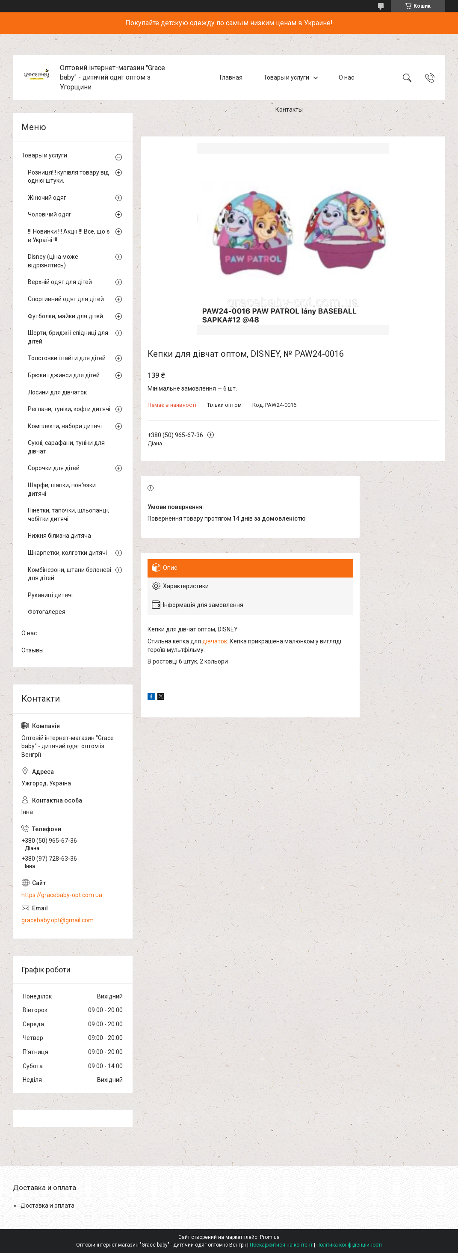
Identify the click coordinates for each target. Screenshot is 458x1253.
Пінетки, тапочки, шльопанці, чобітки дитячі (68, 514)
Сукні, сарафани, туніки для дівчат (66, 447)
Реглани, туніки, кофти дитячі (69, 409)
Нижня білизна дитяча (59, 535)
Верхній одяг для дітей (60, 281)
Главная (231, 77)
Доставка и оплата (47, 1205)
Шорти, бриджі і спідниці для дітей (68, 337)
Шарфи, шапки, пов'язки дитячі (62, 489)
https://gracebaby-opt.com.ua (61, 895)
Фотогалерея (46, 611)
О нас (346, 77)
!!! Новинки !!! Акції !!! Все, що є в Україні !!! (68, 235)
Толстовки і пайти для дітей (67, 358)
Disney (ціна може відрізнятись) (53, 261)
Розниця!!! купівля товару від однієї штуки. (68, 176)
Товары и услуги (286, 77)
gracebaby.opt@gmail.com (57, 920)
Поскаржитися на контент (281, 1245)
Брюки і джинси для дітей (64, 375)
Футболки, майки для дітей (65, 316)
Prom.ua (270, 1237)
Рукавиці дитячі (50, 595)
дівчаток (214, 641)
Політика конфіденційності (349, 1245)
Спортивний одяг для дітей (66, 299)
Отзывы (32, 650)
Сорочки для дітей (54, 468)
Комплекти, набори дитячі (65, 426)
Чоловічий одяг (49, 214)
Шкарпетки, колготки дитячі (67, 552)
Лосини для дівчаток (57, 392)
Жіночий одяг (47, 197)
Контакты (289, 109)
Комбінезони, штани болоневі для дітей (69, 574)
